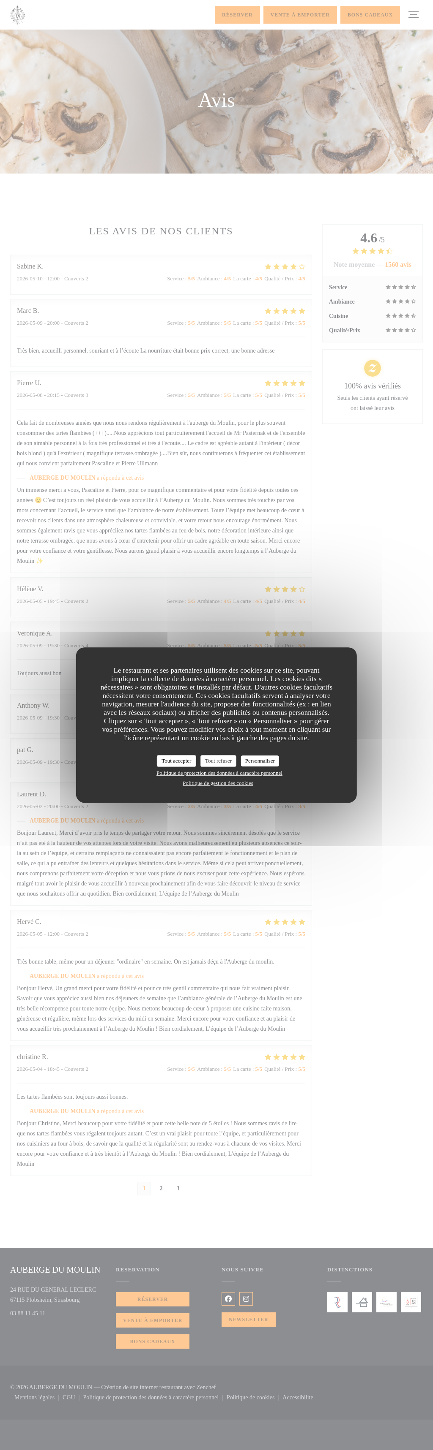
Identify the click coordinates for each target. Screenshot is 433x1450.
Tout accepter (176, 761)
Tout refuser (218, 761)
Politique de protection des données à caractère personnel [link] (219, 773)
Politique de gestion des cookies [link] (218, 783)
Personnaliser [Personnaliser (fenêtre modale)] (260, 761)
